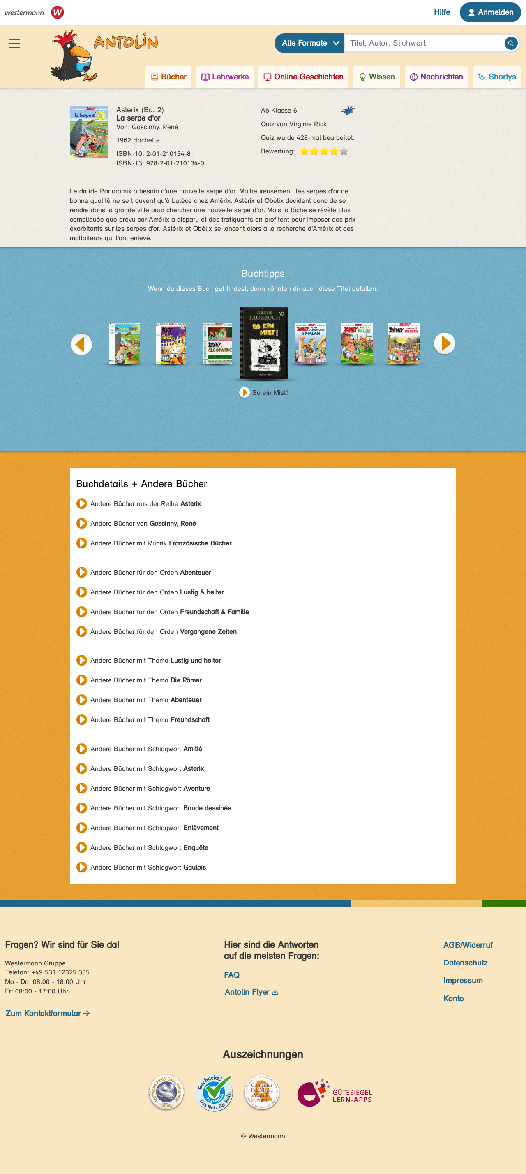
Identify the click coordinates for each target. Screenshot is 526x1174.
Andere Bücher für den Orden (150, 572)
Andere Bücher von (143, 523)
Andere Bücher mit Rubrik (160, 543)
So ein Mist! (270, 393)
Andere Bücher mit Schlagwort (146, 749)
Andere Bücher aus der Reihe (145, 504)
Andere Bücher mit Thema (155, 660)
